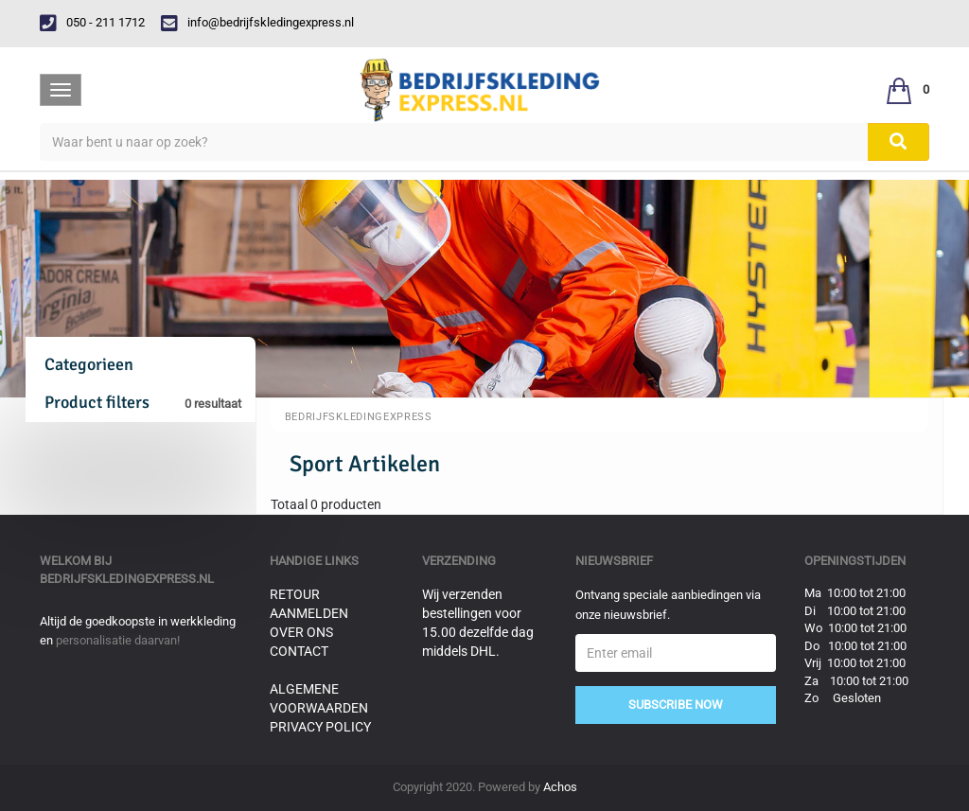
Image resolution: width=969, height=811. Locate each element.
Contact (299, 651)
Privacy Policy (320, 726)
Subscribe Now (675, 704)
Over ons (301, 632)
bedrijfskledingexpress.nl (127, 579)
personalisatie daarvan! (118, 640)
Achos (560, 787)
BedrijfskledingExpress (358, 417)
